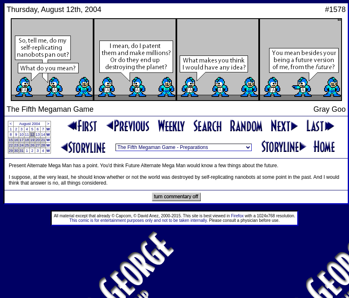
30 (16, 151)
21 (43, 140)
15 (11, 140)
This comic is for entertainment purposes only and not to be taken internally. (139, 220)
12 (32, 134)
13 (38, 134)
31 (21, 151)
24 (21, 145)
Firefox (237, 216)
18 (27, 140)
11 (27, 134)
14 (43, 134)
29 (11, 151)
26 (32, 145)
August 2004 (29, 124)
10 (21, 134)
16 (16, 140)
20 (38, 140)
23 (16, 145)
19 (32, 140)
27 (38, 145)
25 (27, 145)
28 (43, 145)
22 (11, 145)
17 (21, 140)
